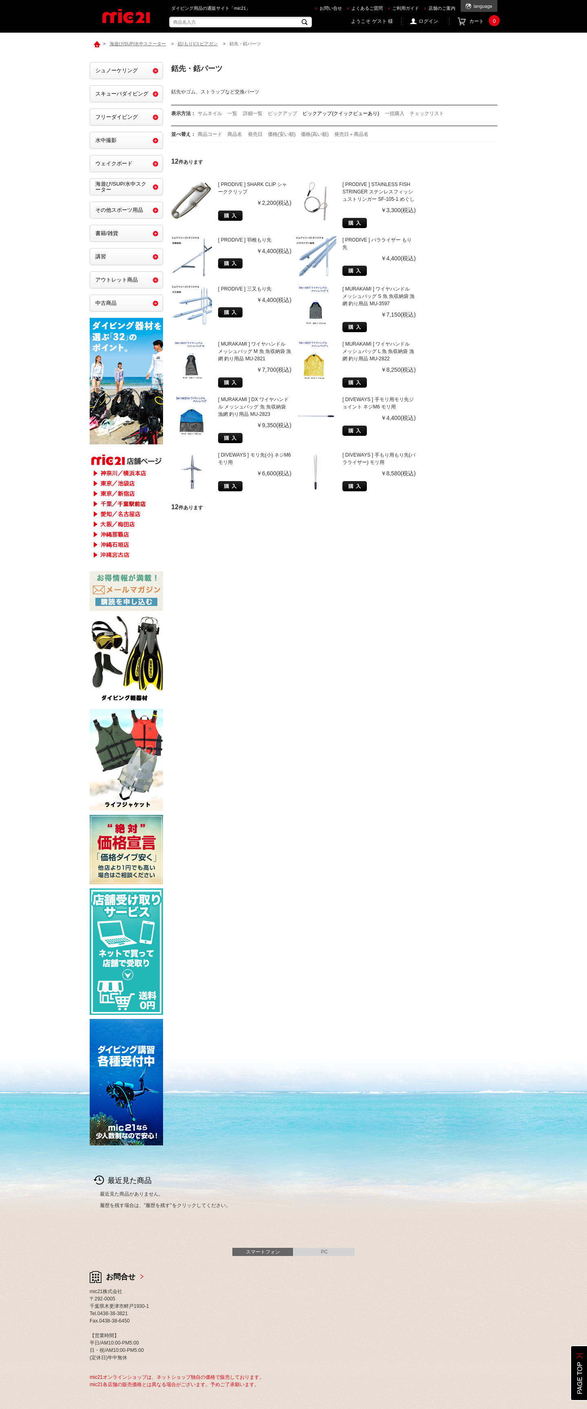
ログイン (428, 21)
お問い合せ (331, 8)
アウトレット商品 (116, 280)
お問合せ (120, 1277)
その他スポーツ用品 (119, 210)
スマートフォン (263, 1252)
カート (483, 21)
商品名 (235, 134)
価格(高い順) (315, 134)
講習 (100, 256)
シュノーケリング (116, 70)
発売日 (256, 134)
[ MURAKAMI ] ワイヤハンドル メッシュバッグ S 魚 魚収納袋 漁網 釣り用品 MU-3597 (378, 296)
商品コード (210, 134)
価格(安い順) (282, 134)
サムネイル (210, 113)
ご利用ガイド (405, 8)
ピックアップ (282, 113)
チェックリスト (427, 113)
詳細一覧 (253, 113)
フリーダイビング (116, 117)
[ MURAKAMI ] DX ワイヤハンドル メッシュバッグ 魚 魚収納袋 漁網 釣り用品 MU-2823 (253, 407)
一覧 (232, 113)
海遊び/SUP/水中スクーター (120, 187)
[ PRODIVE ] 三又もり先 (244, 289)
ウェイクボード (113, 163)
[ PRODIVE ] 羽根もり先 (244, 240)
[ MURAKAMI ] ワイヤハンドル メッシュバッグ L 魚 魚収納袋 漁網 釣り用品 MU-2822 (378, 351)
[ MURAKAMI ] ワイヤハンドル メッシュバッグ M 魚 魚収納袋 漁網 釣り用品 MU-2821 (254, 351)
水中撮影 (106, 140)
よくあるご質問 (367, 8)
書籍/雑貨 (106, 233)
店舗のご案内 (441, 8)
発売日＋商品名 (351, 134)
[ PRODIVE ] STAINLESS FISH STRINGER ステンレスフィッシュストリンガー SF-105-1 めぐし (378, 192)
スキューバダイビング (121, 94)
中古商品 (106, 303)
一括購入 (394, 113)
